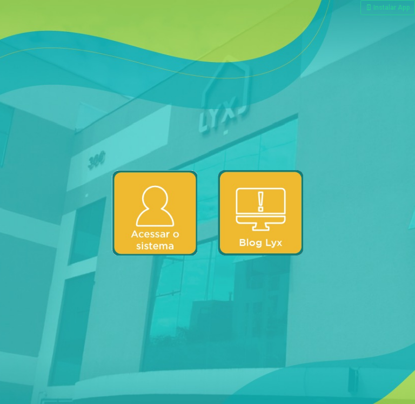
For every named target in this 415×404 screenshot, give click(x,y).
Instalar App (387, 7)
